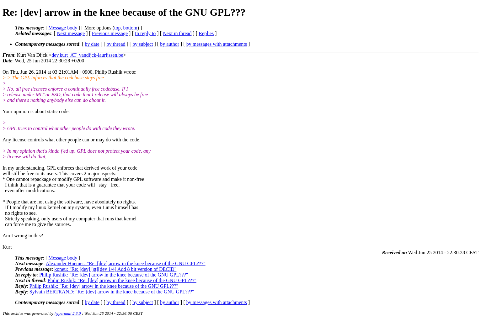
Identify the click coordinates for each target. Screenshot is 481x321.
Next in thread (177, 33)
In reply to (145, 33)
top (117, 27)
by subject (142, 44)
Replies (206, 33)
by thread (116, 44)
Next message (71, 33)
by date (92, 44)
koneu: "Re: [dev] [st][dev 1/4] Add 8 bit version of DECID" (115, 269)
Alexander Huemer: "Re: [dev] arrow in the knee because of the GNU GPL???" (126, 263)
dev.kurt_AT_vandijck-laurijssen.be (87, 55)
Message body (62, 27)
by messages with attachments (216, 44)
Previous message (110, 33)
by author (169, 44)
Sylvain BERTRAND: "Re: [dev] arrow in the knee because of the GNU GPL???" (111, 291)
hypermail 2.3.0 (68, 313)
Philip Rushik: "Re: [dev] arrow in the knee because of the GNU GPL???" (113, 274)
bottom (130, 27)
